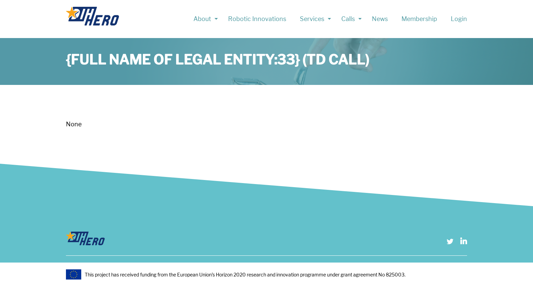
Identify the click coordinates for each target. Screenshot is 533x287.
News (380, 18)
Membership (419, 18)
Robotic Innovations (257, 18)
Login (459, 18)
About (202, 18)
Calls (348, 18)
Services (312, 18)
